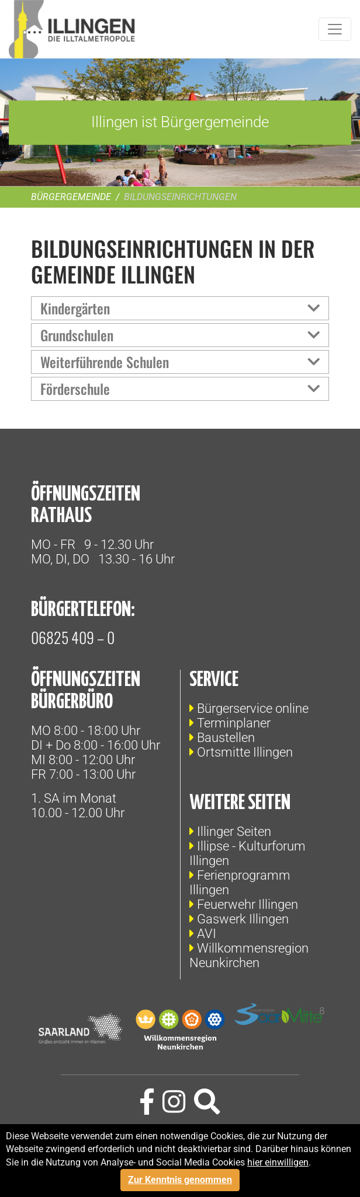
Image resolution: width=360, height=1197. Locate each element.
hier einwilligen (278, 1162)
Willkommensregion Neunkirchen (249, 955)
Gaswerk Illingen (243, 919)
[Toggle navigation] (335, 29)
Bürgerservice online (253, 708)
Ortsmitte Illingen (245, 752)
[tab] (180, 308)
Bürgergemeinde (71, 196)
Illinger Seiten (234, 831)
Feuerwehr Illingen (247, 904)
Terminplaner (234, 723)
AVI (206, 933)
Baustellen (226, 737)
